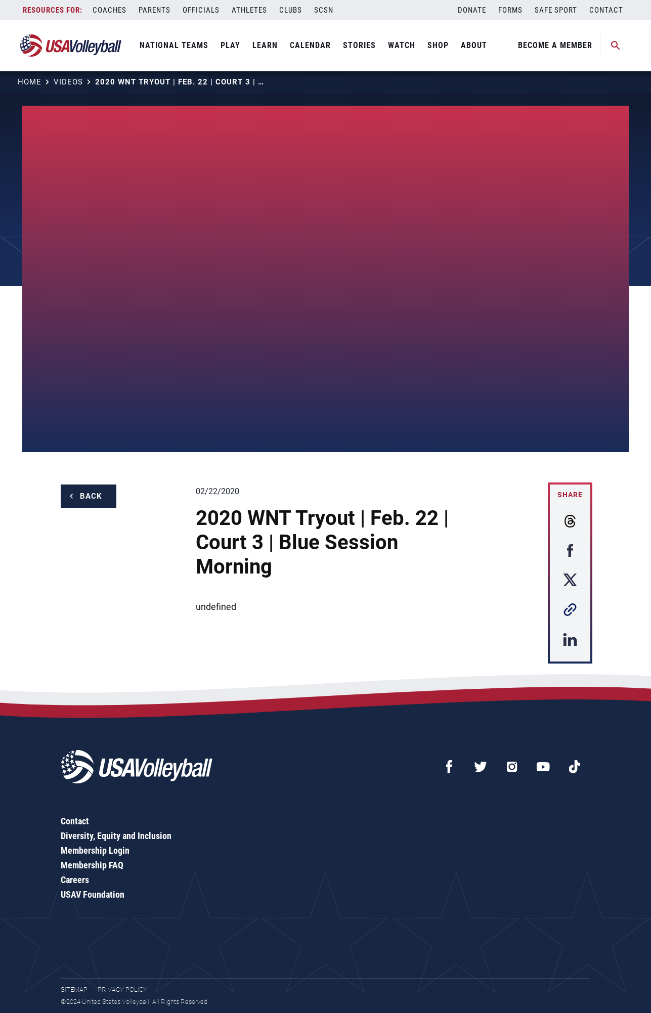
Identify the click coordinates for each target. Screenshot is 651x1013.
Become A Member (555, 45)
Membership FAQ (92, 865)
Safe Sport (556, 10)
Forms (510, 10)
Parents (154, 10)
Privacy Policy (122, 989)
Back (91, 496)
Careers (75, 879)
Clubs (290, 10)
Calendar (310, 45)
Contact (606, 10)
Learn (265, 45)
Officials (201, 10)
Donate (472, 10)
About (474, 45)
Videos (68, 81)
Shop (438, 45)
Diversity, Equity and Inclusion (116, 835)
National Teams (174, 45)
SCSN (323, 10)
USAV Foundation (92, 894)
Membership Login (95, 850)
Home (29, 81)
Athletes (249, 10)
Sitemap (74, 989)
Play (230, 45)
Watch (401, 45)
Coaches (109, 10)
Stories (359, 45)
